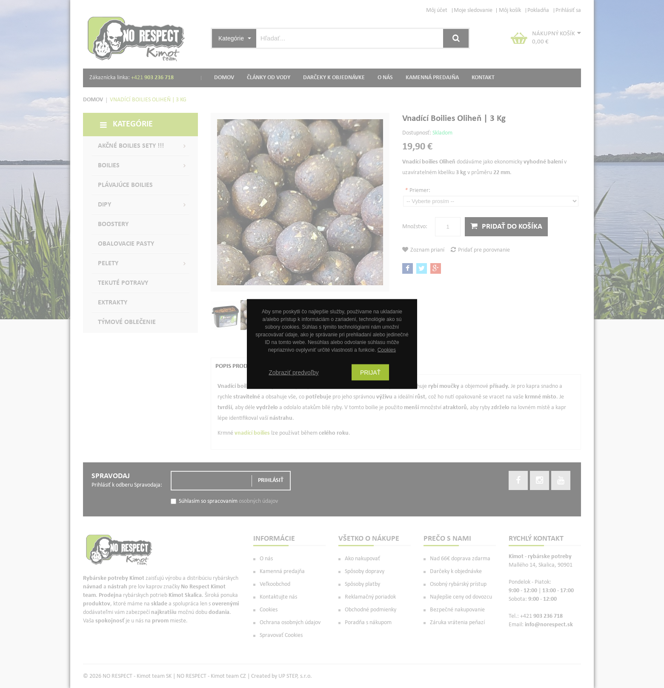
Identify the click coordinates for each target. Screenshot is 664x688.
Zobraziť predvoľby (294, 372)
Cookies (387, 350)
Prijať (370, 372)
